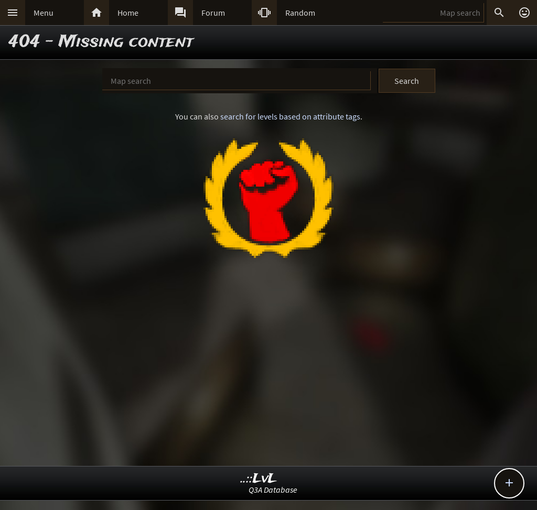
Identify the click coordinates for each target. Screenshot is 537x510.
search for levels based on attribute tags (290, 116)
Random (300, 12)
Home (127, 12)
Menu (43, 12)
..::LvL (258, 479)
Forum (213, 12)
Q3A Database (273, 489)
